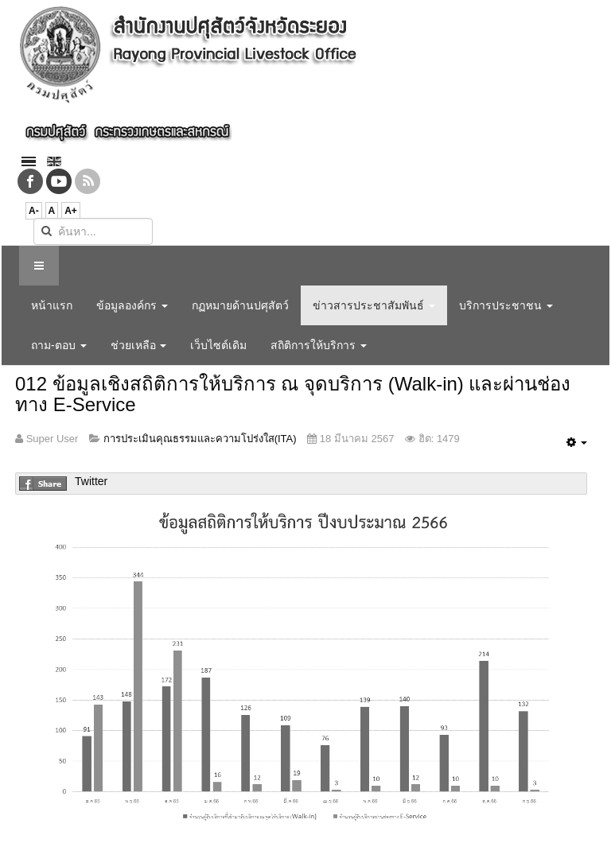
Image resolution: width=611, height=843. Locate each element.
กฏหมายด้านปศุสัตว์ (240, 305)
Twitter (91, 481)
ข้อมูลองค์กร (132, 305)
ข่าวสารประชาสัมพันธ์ (374, 305)
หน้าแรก (51, 305)
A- (34, 210)
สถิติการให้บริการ (318, 345)
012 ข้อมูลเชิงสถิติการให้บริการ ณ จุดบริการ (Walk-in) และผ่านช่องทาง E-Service (292, 394)
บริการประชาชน (506, 305)
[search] (93, 231)
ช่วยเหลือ (139, 345)
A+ (70, 210)
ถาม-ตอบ (59, 345)
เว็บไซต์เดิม (218, 345)
